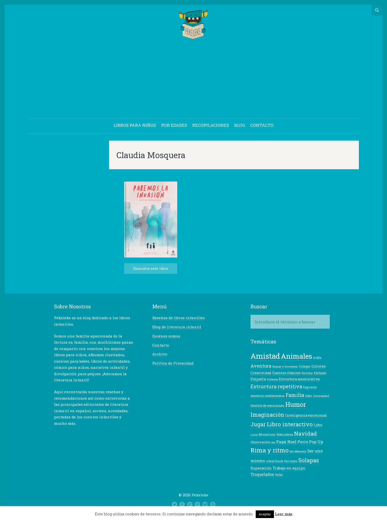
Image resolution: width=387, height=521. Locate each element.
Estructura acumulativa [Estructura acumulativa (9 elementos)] (299, 379)
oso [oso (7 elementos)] (273, 442)
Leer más (283, 513)
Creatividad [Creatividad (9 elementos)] (261, 373)
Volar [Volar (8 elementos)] (279, 475)
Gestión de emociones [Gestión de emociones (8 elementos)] (267, 406)
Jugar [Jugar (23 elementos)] (258, 424)
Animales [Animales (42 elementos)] (296, 356)
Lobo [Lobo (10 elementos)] (318, 425)
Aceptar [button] (265, 514)
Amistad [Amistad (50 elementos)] (265, 356)
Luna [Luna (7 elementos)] (254, 435)
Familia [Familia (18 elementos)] (295, 395)
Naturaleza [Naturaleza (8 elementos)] (284, 435)
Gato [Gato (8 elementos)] (308, 396)
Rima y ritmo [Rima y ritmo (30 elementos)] (270, 450)
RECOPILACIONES (210, 125)
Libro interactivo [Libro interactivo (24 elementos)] (290, 424)
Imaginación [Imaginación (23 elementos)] (267, 414)
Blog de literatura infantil (176, 327)
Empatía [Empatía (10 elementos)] (258, 379)
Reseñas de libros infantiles (178, 318)
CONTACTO (261, 125)
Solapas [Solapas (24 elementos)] (308, 460)
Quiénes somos (166, 336)
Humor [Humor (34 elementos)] (295, 404)
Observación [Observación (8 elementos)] (260, 442)
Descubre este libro (150, 268)
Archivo (159, 354)
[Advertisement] (193, 79)
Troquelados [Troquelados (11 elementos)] (262, 474)
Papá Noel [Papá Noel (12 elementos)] (286, 442)
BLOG (239, 125)
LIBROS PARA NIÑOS (135, 125)
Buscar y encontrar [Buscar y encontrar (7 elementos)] (285, 367)
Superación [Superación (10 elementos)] (261, 468)
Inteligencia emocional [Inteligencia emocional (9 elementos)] (306, 415)
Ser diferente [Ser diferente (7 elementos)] (298, 451)
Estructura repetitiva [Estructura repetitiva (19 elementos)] (276, 386)
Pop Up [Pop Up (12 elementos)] (316, 442)
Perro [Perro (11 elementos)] (302, 442)
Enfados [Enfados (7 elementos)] (272, 379)
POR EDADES (174, 125)
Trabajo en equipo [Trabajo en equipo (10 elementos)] (289, 468)
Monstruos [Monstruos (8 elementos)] (267, 435)
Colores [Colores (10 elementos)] (318, 366)
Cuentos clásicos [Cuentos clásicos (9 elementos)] (286, 373)
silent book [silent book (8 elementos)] (274, 461)
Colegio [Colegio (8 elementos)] (304, 367)
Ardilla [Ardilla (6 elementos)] (317, 358)
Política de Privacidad (173, 363)
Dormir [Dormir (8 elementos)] (307, 373)
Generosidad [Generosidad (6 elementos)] (321, 396)
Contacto (160, 345)
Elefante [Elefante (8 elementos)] (320, 373)
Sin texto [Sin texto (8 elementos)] (290, 461)
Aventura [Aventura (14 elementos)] (261, 366)
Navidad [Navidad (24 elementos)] (305, 433)
